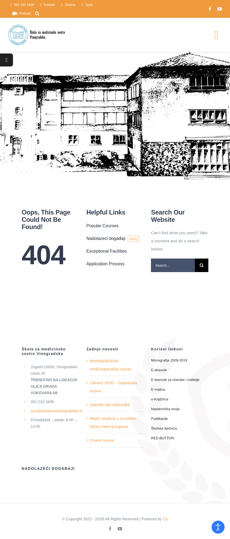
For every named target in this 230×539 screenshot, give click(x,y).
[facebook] (210, 9)
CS (165, 519)
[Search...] (173, 265)
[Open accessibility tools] (218, 527)
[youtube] (220, 9)
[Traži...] (201, 265)
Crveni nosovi (102, 440)
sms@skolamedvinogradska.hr (57, 411)
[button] (37, 13)
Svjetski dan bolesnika (110, 404)
